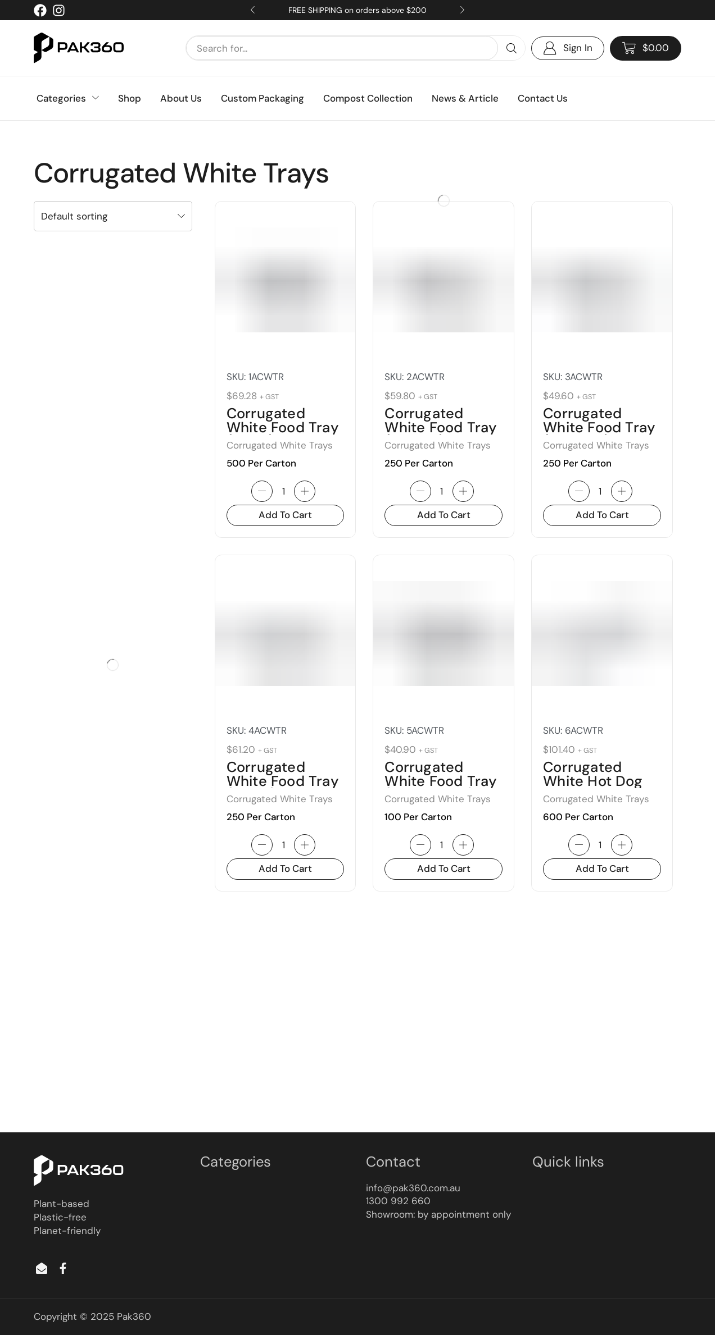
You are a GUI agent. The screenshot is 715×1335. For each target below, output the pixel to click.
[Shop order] (113, 216)
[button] (645, 48)
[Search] (511, 48)
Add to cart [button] (285, 515)
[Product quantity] (283, 491)
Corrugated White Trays (280, 445)
